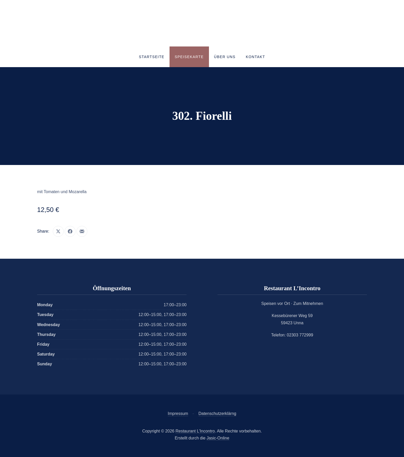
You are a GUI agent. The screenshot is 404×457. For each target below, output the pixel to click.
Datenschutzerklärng (217, 413)
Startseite (151, 57)
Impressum (178, 413)
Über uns (225, 57)
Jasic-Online (218, 438)
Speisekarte (189, 57)
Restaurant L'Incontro (195, 431)
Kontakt (255, 57)
